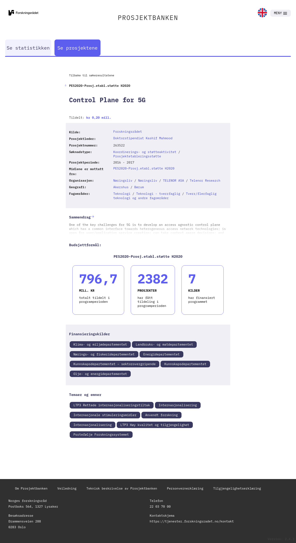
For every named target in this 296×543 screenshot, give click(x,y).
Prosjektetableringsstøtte (137, 156)
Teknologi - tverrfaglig (158, 193)
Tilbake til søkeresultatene (91, 75)
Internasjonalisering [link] (178, 405)
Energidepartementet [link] (161, 354)
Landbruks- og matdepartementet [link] (164, 344)
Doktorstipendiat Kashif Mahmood (142, 138)
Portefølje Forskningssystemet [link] (101, 434)
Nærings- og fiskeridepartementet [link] (104, 354)
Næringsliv (122, 180)
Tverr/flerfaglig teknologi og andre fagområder (164, 195)
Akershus (120, 187)
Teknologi (122, 193)
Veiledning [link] (66, 488)
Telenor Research (205, 180)
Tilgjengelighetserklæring (237, 488)
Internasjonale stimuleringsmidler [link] (104, 415)
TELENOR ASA (173, 180)
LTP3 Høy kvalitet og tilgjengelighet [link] (154, 425)
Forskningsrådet (127, 131)
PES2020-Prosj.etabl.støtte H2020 (144, 168)
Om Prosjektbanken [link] (31, 488)
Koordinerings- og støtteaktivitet (144, 152)
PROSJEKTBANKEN (148, 17)
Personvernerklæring (185, 488)
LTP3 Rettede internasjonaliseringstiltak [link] (111, 405)
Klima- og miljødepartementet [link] (100, 344)
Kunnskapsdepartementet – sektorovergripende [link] (114, 364)
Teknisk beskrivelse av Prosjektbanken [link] (121, 488)
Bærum (139, 187)
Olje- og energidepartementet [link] (100, 374)
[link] (262, 13)
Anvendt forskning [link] (161, 415)
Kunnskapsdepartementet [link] (185, 364)
